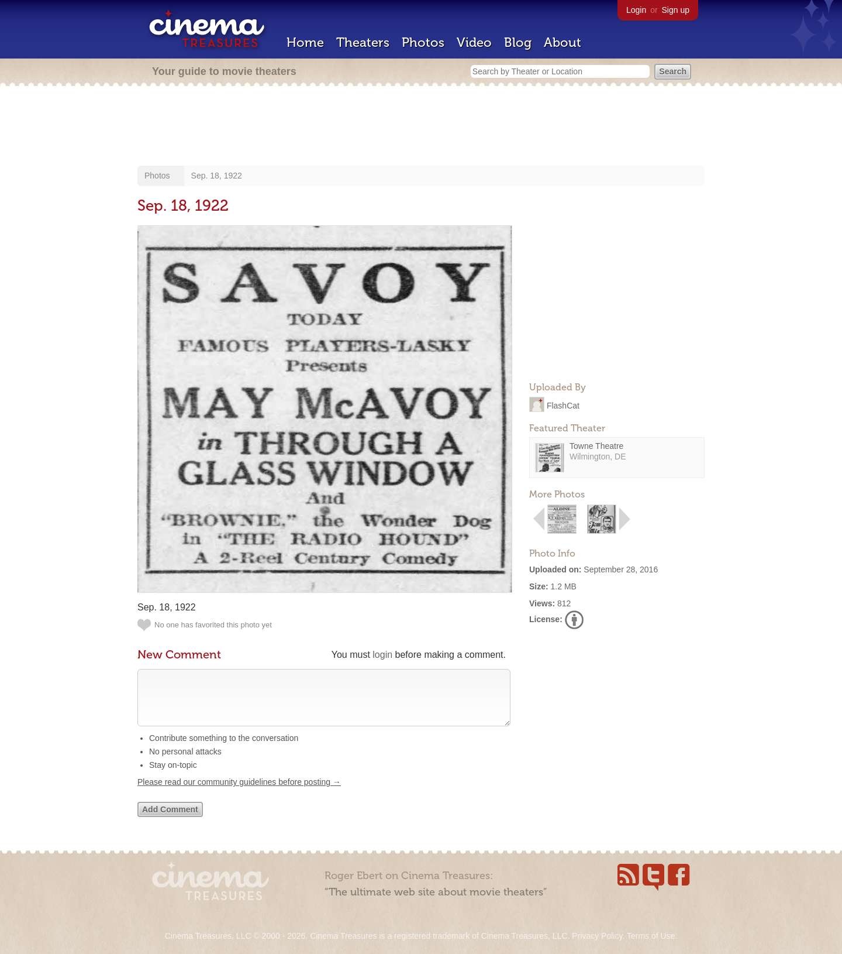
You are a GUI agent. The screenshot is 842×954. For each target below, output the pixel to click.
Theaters (362, 42)
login (382, 655)
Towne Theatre (596, 446)
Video (474, 42)
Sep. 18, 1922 (216, 175)
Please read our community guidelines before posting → (239, 793)
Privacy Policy (597, 936)
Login (636, 10)
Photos (423, 42)
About (562, 42)
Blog (518, 42)
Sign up (675, 10)
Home (305, 42)
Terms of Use (651, 936)
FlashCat (563, 405)
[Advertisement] (421, 127)
